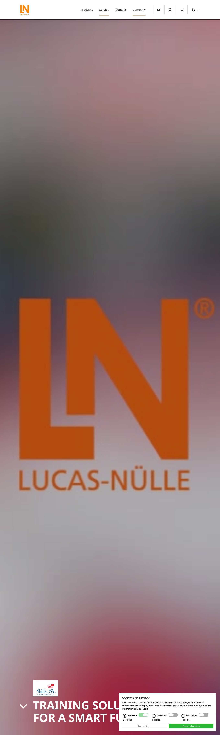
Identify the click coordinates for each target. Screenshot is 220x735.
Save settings (144, 726)
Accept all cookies (191, 726)
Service (104, 10)
